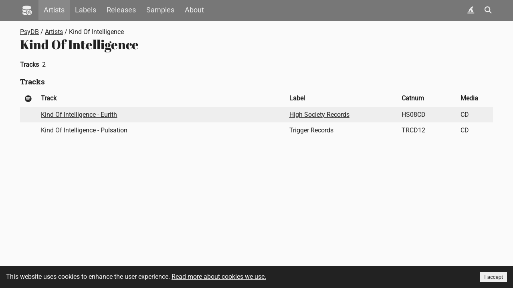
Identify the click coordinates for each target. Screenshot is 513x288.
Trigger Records (311, 130)
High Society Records (319, 114)
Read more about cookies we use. (219, 276)
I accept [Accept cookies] (493, 277)
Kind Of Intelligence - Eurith (79, 114)
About (194, 10)
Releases (121, 10)
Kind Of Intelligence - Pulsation (84, 130)
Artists (54, 10)
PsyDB (29, 32)
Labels (85, 10)
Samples (160, 10)
